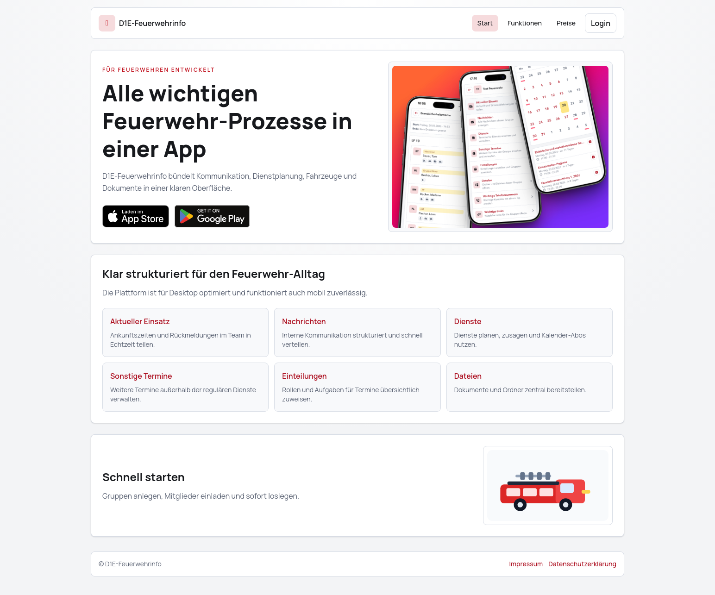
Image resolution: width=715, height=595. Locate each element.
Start (485, 23)
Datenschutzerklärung (582, 563)
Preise (566, 23)
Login (600, 23)
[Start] (142, 23)
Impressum (526, 563)
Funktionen (525, 23)
